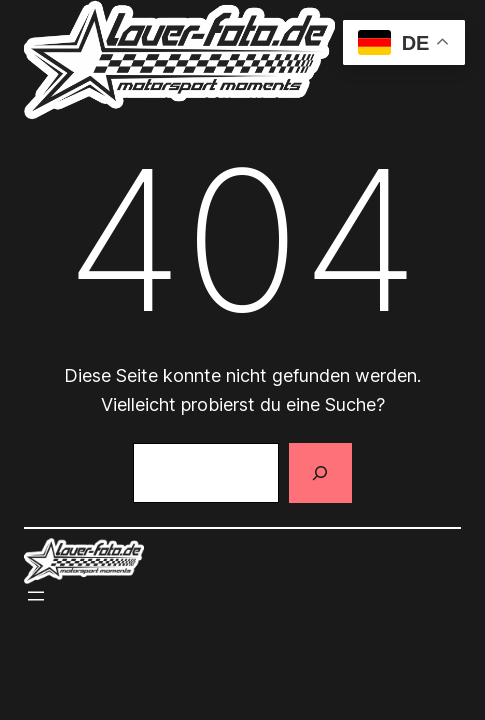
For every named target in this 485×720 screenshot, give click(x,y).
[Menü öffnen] (36, 596)
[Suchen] (320, 473)
